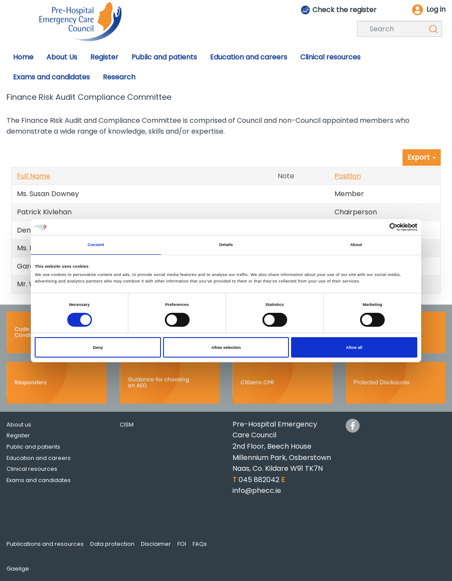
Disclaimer (156, 544)
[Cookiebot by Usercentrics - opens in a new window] (379, 227)
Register (18, 435)
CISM (127, 424)
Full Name (33, 176)
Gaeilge (18, 568)
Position (347, 176)
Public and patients (33, 446)
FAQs (200, 544)
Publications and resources (45, 544)
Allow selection (226, 347)
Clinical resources (32, 469)
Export (421, 157)
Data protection (112, 544)
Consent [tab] (96, 245)
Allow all (354, 347)
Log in (435, 9)
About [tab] (356, 245)
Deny (98, 347)
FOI (181, 544)
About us (19, 424)
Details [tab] (226, 245)
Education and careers (39, 458)
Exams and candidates (39, 480)
